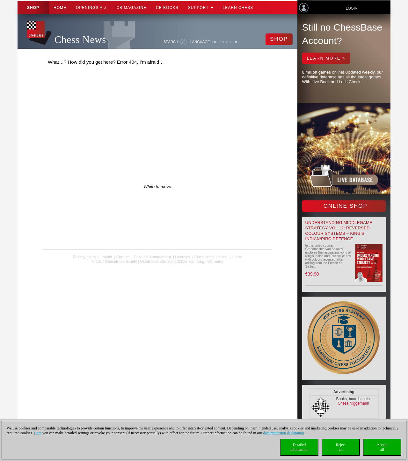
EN (222, 42)
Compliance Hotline (211, 257)
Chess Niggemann (353, 403)
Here (37, 433)
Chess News (80, 39)
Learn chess (238, 7)
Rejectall (341, 447)
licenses (182, 257)
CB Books (167, 7)
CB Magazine (131, 7)
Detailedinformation (299, 447)
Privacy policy (84, 257)
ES (228, 42)
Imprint (106, 257)
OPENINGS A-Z (91, 7)
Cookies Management (152, 257)
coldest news (157, 266)
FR (234, 42)
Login (351, 8)
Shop (33, 7)
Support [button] (200, 7)
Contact (122, 257)
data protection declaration (283, 433)
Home (60, 7)
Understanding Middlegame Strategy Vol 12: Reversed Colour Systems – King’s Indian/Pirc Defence (339, 230)
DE (215, 42)
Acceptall (382, 447)
